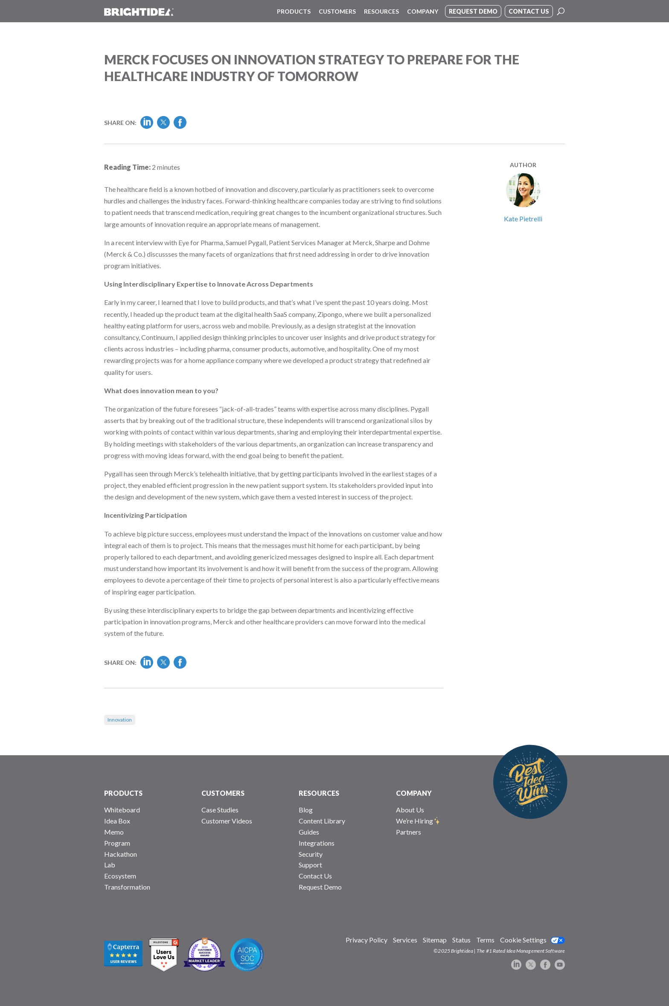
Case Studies (220, 810)
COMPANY (414, 793)
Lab (109, 865)
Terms (485, 940)
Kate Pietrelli (523, 219)
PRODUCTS (123, 793)
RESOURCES (319, 793)
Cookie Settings (523, 940)
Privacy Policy (366, 940)
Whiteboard (122, 810)
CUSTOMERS (222, 793)
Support (310, 865)
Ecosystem (120, 876)
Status (461, 940)
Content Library (322, 821)
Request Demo (320, 887)
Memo (114, 832)
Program (117, 843)
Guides (309, 832)
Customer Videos (226, 821)
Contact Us (315, 876)
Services (405, 940)
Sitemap (435, 940)
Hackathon (120, 854)
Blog (306, 810)
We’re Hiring (414, 821)
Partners (408, 832)
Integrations (316, 843)
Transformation (127, 887)
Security (311, 854)
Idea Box (117, 821)
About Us (410, 810)
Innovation (120, 719)
